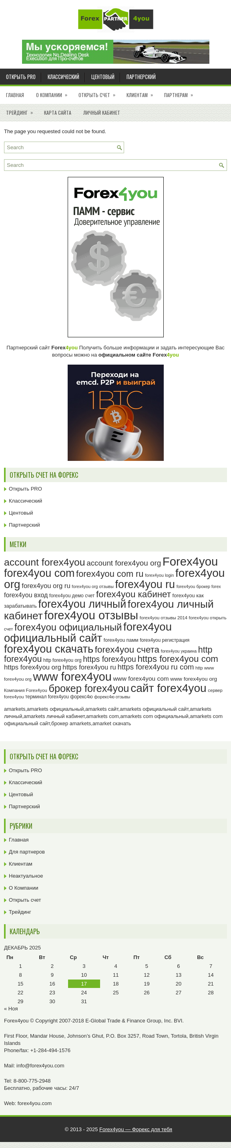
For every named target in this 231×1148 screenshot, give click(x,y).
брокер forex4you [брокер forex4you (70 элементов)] (88, 688)
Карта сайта (57, 112)
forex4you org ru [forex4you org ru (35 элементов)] (46, 586)
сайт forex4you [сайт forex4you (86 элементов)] (169, 688)
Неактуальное (26, 876)
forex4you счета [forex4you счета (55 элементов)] (127, 650)
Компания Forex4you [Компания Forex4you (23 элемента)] (25, 690)
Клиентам (142, 92)
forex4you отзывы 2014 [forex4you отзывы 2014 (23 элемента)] (163, 617)
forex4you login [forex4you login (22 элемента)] (159, 575)
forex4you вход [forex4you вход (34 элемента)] (26, 594)
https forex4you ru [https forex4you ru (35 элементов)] (89, 667)
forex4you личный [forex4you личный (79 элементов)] (82, 604)
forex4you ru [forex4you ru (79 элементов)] (145, 584)
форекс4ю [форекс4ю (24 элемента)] (81, 697)
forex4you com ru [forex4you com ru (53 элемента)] (109, 574)
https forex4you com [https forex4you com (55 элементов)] (177, 659)
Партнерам (181, 92)
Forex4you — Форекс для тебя (135, 1129)
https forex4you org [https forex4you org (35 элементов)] (32, 667)
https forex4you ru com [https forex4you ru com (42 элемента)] (155, 667)
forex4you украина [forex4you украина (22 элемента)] (179, 651)
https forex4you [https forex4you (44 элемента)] (109, 659)
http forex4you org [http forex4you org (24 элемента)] (62, 660)
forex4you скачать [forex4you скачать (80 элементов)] (48, 649)
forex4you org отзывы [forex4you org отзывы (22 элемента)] (93, 586)
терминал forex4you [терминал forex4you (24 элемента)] (47, 697)
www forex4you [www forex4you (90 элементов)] (72, 676)
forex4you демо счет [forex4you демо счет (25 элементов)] (71, 595)
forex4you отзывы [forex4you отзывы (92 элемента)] (91, 615)
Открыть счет (99, 92)
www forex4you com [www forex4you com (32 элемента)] (141, 678)
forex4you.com (35, 1103)
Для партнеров (27, 852)
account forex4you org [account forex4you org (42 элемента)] (123, 563)
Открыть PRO (21, 77)
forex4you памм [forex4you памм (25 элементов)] (121, 640)
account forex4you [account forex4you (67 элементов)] (44, 562)
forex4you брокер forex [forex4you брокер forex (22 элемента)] (199, 586)
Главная (15, 94)
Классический (63, 77)
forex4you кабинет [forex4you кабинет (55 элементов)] (133, 594)
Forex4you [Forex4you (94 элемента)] (190, 561)
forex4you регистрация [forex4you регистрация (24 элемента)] (164, 640)
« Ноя (11, 1009)
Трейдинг (22, 110)
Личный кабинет (101, 112)
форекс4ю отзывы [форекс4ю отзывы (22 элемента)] (112, 696)
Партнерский (141, 77)
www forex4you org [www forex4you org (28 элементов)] (193, 679)
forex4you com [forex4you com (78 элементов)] (39, 573)
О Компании (54, 92)
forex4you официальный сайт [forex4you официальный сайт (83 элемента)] (88, 632)
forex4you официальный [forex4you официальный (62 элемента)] (68, 627)
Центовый (102, 77)
